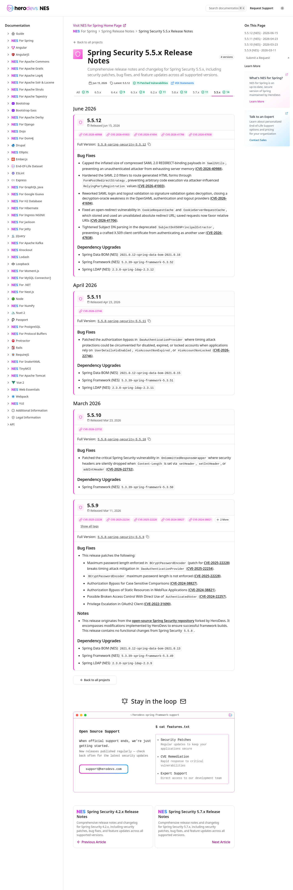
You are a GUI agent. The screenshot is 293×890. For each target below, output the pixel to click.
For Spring (89, 31)
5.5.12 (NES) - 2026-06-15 (261, 33)
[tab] (83, 92)
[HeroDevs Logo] (28, 8)
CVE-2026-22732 (92, 429)
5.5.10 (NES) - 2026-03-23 (261, 44)
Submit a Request (268, 58)
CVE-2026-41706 (174, 134)
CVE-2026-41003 (120, 134)
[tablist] (154, 92)
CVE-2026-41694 (147, 134)
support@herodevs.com (104, 769)
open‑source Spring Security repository (163, 620)
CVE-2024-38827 (174, 519)
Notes (83, 613)
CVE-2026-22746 (92, 311)
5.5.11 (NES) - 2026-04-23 (261, 39)
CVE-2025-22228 (92, 519)
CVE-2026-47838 (202, 134)
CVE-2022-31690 (157, 604)
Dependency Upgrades (99, 247)
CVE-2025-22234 (120, 519)
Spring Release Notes (118, 31)
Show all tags (90, 526)
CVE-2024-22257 (212, 596)
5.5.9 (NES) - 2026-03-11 (260, 50)
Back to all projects (88, 42)
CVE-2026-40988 (92, 134)
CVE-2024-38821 (202, 519)
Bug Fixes (86, 155)
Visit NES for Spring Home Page (99, 25)
